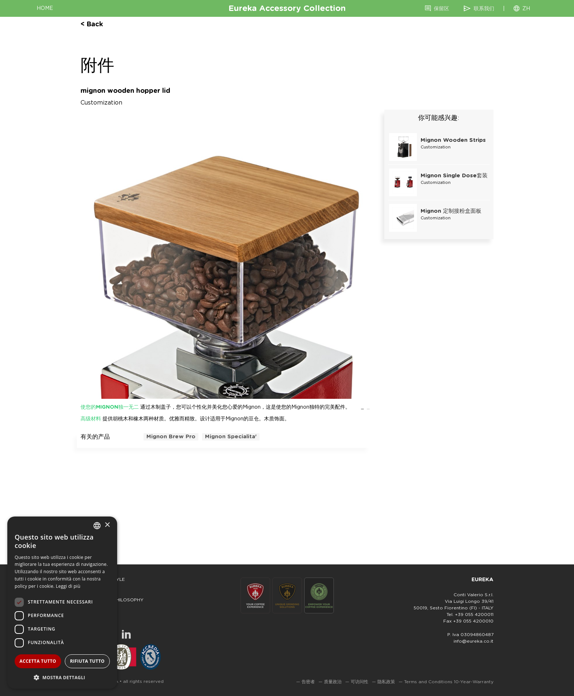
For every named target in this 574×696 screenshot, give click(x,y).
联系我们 (484, 8)
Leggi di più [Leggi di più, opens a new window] (68, 586)
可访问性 (359, 682)
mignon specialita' (231, 436)
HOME (45, 8)
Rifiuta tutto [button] (87, 661)
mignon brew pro (170, 436)
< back (92, 24)
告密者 (308, 682)
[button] (62, 677)
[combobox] (97, 525)
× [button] (107, 525)
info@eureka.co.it (473, 641)
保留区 (441, 8)
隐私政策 (386, 682)
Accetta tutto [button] (37, 661)
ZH (526, 8)
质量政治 (333, 682)
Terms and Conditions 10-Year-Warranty (448, 682)
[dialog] (62, 603)
